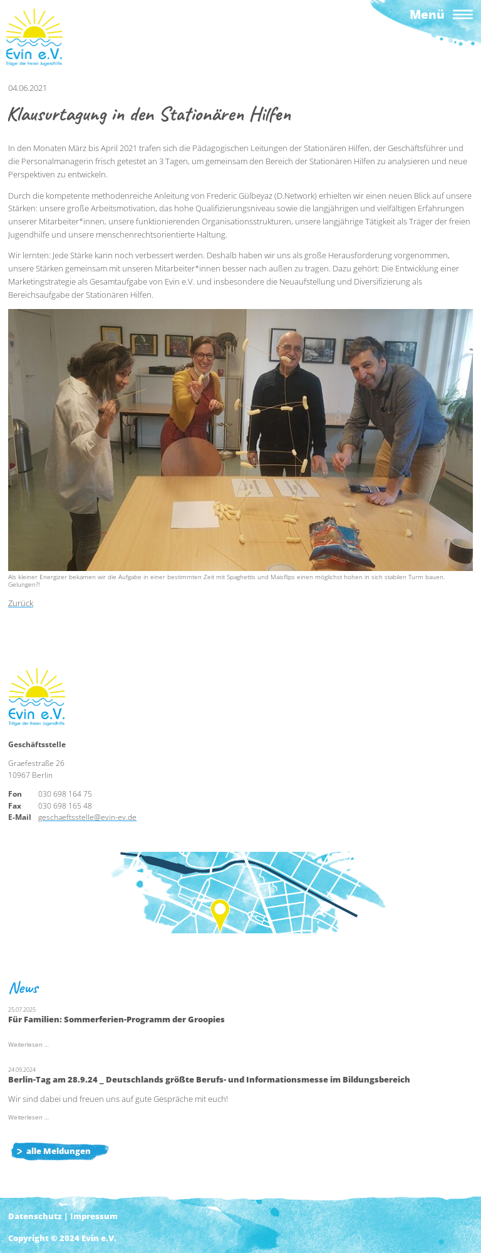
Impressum (94, 1216)
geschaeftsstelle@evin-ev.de (87, 817)
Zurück (20, 603)
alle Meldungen (58, 1150)
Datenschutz (35, 1216)
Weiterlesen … (28, 1044)
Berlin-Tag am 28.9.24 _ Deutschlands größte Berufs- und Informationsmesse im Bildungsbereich (209, 1079)
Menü (427, 14)
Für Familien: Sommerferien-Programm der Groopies (116, 1019)
